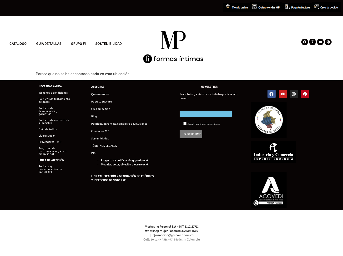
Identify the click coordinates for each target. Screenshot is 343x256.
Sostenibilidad (100, 138)
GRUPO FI (78, 44)
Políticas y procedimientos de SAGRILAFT (50, 169)
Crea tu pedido (100, 109)
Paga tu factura (101, 101)
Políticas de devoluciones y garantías (48, 111)
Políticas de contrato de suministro (54, 122)
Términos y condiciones (53, 92)
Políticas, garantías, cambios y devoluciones (119, 123)
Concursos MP (100, 131)
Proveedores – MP (50, 141)
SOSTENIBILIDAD (108, 44)
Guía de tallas (48, 129)
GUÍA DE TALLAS (48, 44)
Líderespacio (47, 135)
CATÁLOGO (18, 44)
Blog (94, 116)
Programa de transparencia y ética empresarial (52, 151)
